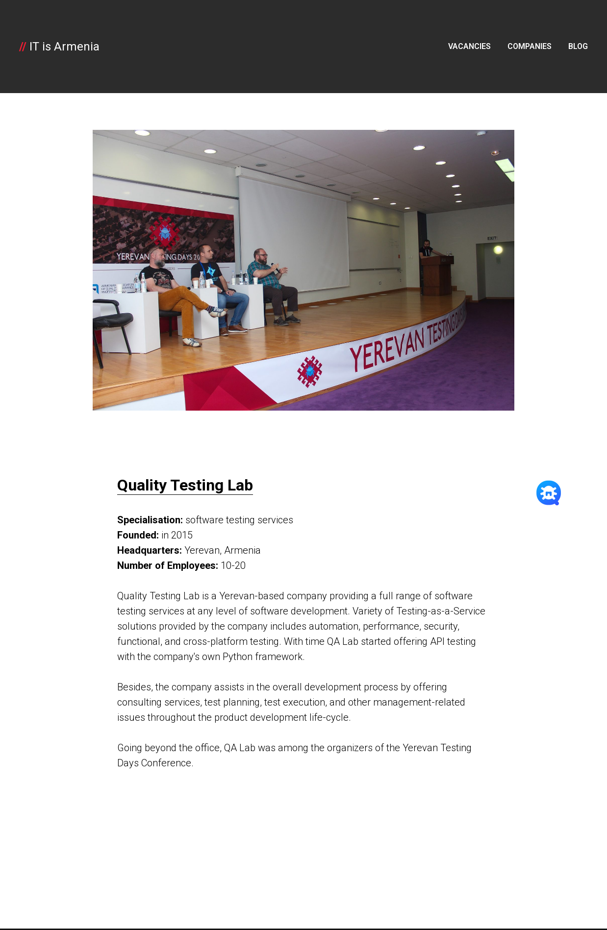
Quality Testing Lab (185, 485)
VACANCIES (469, 46)
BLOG (578, 46)
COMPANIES (529, 46)
